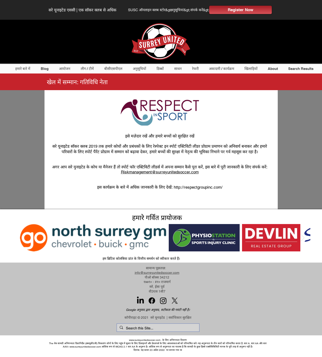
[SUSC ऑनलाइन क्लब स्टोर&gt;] (150, 10)
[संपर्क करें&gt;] (199, 10)
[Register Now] (240, 10)
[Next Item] (302, 237)
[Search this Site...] (157, 328)
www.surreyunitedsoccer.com (144, 340)
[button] (24, 68)
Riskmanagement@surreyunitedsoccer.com (160, 172)
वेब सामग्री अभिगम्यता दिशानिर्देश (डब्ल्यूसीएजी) (75, 343)
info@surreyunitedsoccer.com (157, 272)
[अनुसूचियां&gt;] (181, 10)
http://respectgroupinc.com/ (198, 187)
